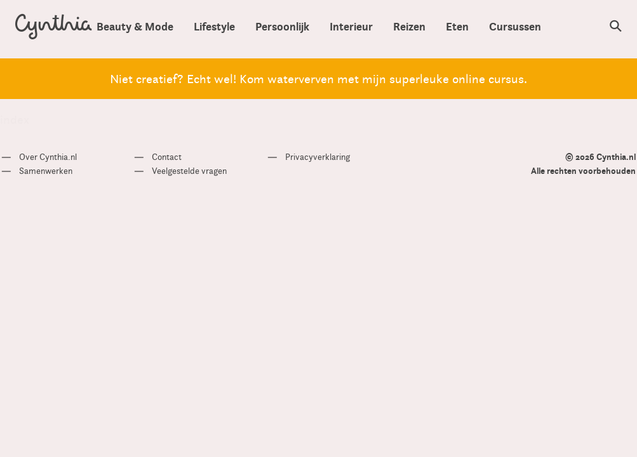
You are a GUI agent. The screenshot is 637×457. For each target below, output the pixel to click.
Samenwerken (45, 170)
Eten (457, 26)
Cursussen (515, 26)
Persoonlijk (282, 26)
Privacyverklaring (317, 156)
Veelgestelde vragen (189, 170)
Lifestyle (214, 26)
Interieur (351, 26)
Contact (167, 156)
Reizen (409, 26)
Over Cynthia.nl (48, 156)
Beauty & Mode (135, 26)
